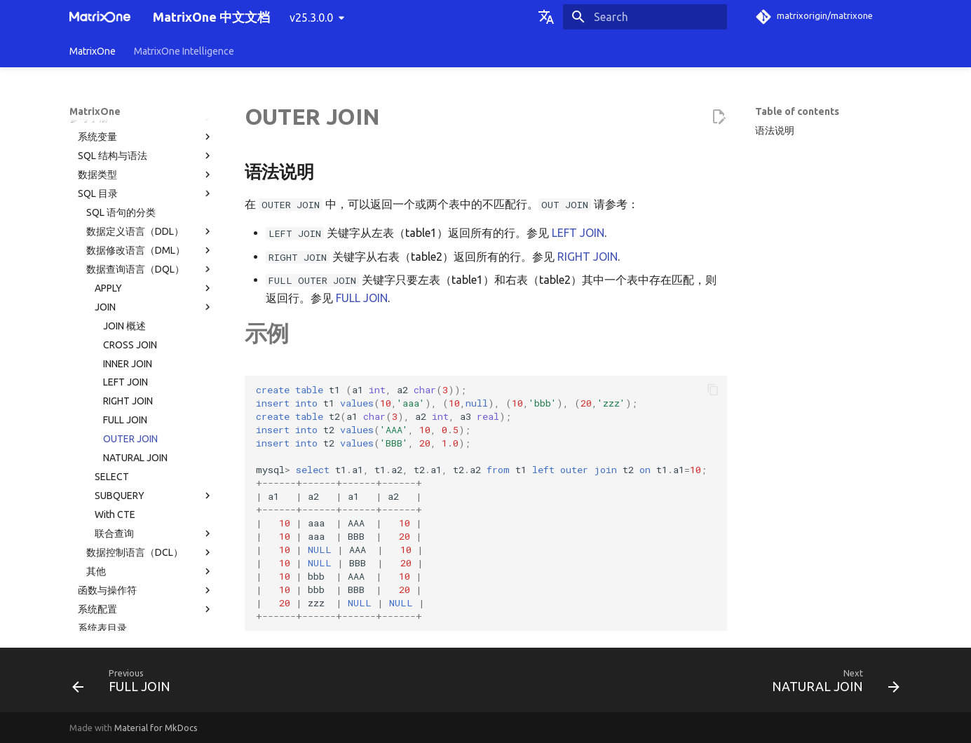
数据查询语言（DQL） (150, 133)
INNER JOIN (127, 227)
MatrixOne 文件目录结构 (131, 548)
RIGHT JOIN (128, 265)
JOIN (154, 171)
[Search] (645, 16)
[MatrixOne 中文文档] (100, 17)
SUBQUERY (154, 359)
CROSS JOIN (130, 208)
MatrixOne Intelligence (184, 51)
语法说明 (774, 130)
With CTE (115, 378)
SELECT (112, 340)
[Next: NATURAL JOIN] (831, 684)
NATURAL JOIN (135, 321)
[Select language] (546, 17)
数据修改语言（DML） (150, 114)
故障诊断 (141, 586)
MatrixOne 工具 (146, 567)
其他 (150, 435)
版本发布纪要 (141, 624)
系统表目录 (102, 492)
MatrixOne (92, 51)
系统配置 (146, 473)
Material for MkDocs (156, 727)
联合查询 (154, 397)
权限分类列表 (107, 511)
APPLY (154, 152)
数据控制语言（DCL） (150, 416)
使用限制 (146, 530)
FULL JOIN (125, 283)
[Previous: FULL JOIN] (125, 684)
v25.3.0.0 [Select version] (311, 17)
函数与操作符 (146, 454)
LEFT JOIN (125, 246)
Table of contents (797, 111)
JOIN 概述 (124, 190)
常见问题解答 (141, 605)
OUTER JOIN (130, 302)
